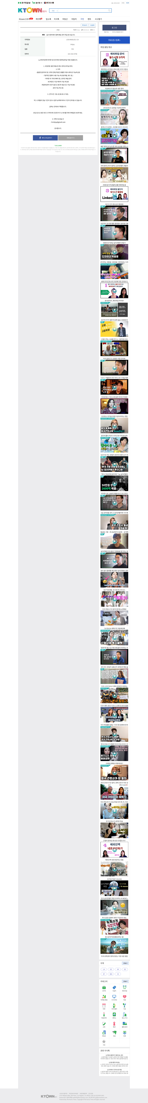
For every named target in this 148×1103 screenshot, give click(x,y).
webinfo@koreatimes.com (80, 1097)
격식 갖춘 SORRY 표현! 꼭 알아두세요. (114, 918)
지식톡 (56, 19)
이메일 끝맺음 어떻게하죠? (114, 763)
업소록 (48, 19)
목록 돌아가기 (70, 138)
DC (125, 969)
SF (104, 974)
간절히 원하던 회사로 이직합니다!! (114, 840)
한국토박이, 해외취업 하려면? (114, 300)
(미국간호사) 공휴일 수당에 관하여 (114, 108)
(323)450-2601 (100, 1095)
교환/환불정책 (83, 1093)
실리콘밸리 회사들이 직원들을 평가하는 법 (114, 551)
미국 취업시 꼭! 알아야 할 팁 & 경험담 (114, 609)
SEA (111, 974)
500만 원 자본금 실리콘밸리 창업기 (114, 243)
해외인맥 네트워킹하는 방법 (114, 860)
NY (118, 969)
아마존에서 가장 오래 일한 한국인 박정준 (114, 397)
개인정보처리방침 (73, 1093)
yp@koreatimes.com (101, 1097)
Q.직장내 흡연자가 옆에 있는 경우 (114, 1055)
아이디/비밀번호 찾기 (117, 32)
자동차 (74, 19)
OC (111, 969)
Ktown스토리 (24, 19)
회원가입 (106, 32)
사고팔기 (98, 19)
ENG (123, 3)
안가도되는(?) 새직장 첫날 (114, 821)
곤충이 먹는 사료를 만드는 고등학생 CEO (114, 339)
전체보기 (125, 963)
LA (104, 969)
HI (118, 974)
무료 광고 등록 (114, 40)
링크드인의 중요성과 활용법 (114, 204)
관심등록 (92, 25)
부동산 (65, 19)
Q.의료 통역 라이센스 (114, 1062)
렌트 (89, 19)
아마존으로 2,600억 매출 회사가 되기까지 (114, 493)
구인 (82, 19)
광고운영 (90, 1093)
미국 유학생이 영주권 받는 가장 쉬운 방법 (114, 956)
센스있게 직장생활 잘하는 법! (114, 937)
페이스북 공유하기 (45, 138)
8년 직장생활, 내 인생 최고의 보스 (114, 590)
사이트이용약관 (63, 1093)
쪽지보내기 (84, 25)
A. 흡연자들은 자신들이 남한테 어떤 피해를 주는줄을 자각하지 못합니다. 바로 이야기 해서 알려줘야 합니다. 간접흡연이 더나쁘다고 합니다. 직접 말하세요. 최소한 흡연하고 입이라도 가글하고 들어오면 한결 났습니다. (114, 1059)
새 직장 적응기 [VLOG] (114, 879)
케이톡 (39, 19)
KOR (127, 3)
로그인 (114, 27)
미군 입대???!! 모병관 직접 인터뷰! (114, 358)
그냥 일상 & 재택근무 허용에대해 (114, 628)
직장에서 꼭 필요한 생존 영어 (114, 88)
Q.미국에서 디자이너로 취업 (114, 1070)
